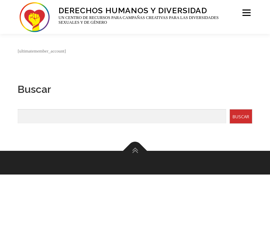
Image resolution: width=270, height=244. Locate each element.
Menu (245, 12)
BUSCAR (241, 117)
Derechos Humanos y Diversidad (132, 10)
